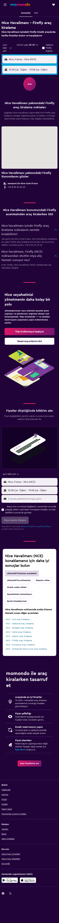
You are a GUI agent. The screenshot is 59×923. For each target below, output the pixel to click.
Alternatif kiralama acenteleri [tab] (22, 573)
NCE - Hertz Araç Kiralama (18, 632)
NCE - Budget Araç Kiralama (19, 628)
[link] (29, 331)
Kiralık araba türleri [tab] (17, 587)
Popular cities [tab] (43, 580)
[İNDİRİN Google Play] (10, 880)
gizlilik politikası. (44, 526)
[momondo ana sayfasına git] (20, 4)
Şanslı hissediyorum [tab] (17, 601)
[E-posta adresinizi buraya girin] (32, 499)
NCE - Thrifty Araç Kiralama (19, 641)
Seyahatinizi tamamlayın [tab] (19, 594)
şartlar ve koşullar (28, 526)
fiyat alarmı (20, 750)
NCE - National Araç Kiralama (20, 624)
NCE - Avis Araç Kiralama (17, 619)
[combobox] (7, 47)
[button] (5, 4)
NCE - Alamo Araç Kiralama (19, 636)
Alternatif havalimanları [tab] (19, 580)
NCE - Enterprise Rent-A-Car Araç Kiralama (26, 649)
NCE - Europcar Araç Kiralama (20, 645)
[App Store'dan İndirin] (28, 880)
